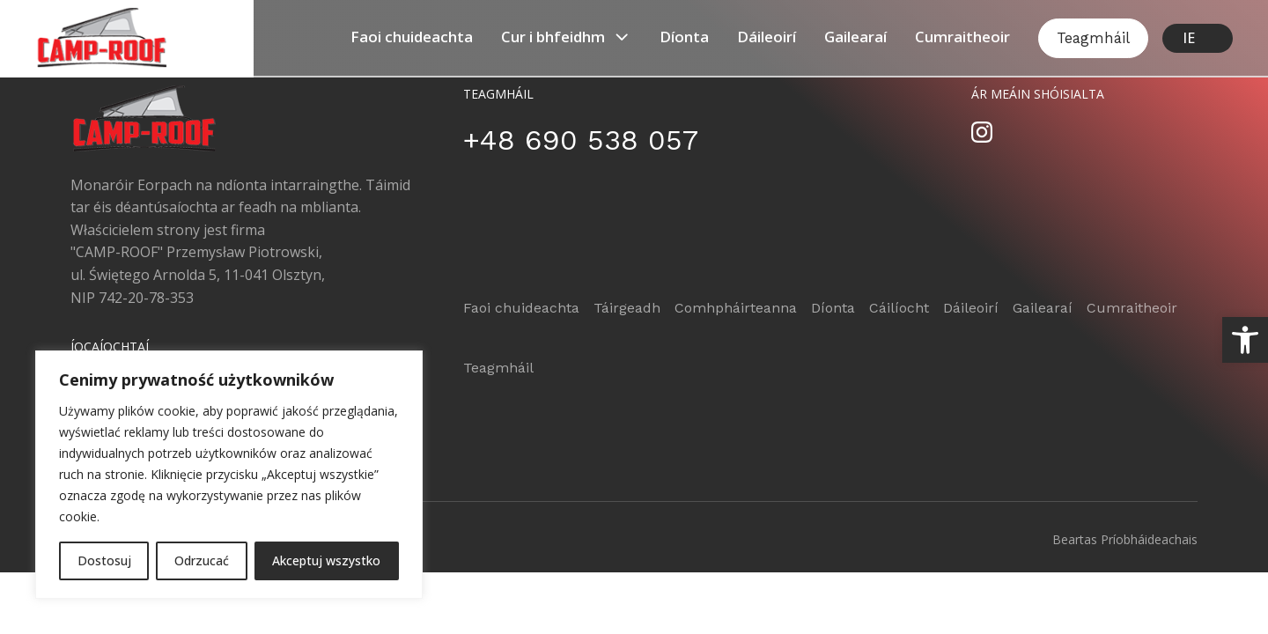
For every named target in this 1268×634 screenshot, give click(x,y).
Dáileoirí (766, 36)
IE (1189, 38)
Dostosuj (104, 560)
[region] (229, 474)
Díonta (684, 36)
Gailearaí (855, 36)
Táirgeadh (626, 307)
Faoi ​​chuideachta (411, 36)
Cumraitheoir (962, 36)
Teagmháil (1093, 38)
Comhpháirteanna (736, 307)
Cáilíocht (899, 307)
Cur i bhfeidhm (566, 37)
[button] (1245, 340)
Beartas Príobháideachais (1125, 539)
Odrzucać (201, 560)
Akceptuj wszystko (326, 560)
